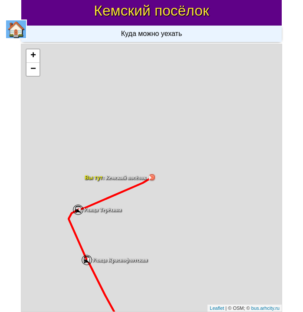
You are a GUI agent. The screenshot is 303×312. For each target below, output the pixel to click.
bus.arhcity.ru (265, 308)
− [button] (33, 69)
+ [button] (33, 55)
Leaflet (217, 308)
